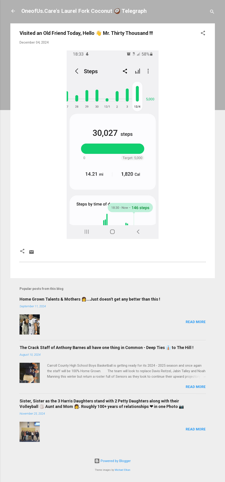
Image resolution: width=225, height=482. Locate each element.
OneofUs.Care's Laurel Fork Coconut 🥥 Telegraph (84, 11)
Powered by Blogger (112, 461)
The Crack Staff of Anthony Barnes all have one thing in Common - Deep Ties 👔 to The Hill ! (107, 347)
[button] (203, 33)
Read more (196, 322)
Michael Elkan (122, 469)
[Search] (212, 12)
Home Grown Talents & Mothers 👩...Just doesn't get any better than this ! (90, 299)
